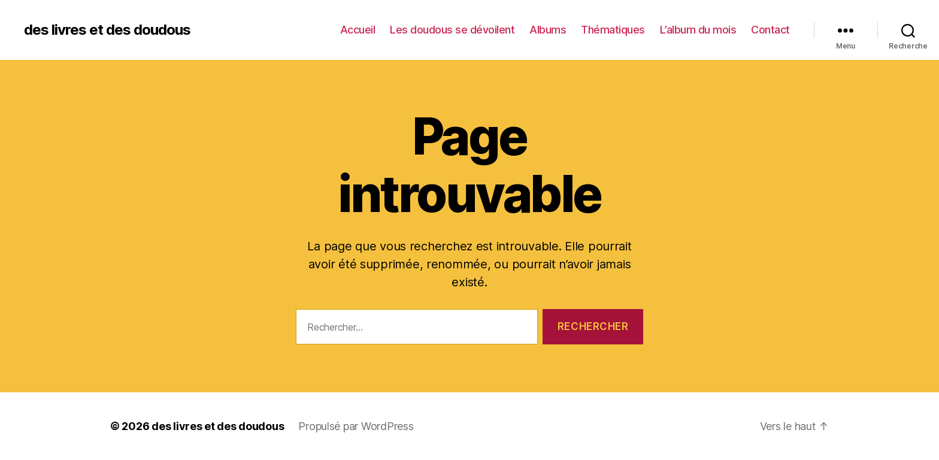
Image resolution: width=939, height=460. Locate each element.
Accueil (357, 29)
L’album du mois (698, 29)
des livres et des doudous (107, 30)
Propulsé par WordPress (355, 426)
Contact (770, 29)
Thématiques (613, 29)
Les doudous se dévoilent (452, 29)
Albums (547, 29)
